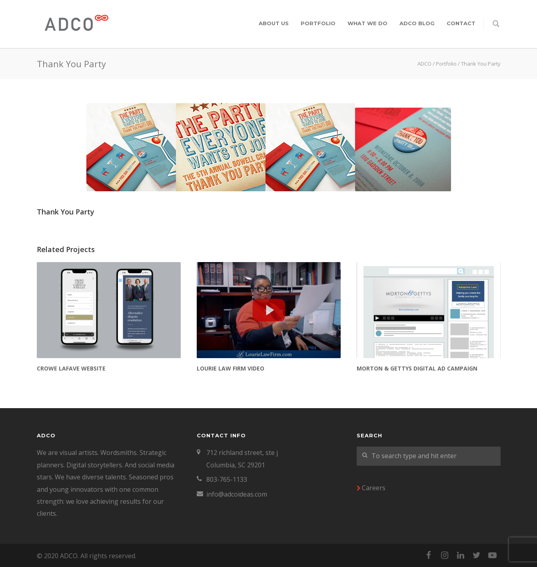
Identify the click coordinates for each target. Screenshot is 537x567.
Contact (461, 23)
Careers (373, 487)
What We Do (367, 23)
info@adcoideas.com (236, 494)
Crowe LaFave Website (71, 368)
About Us (274, 23)
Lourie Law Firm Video (230, 368)
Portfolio (318, 23)
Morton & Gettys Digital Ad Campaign (417, 368)
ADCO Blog (417, 23)
